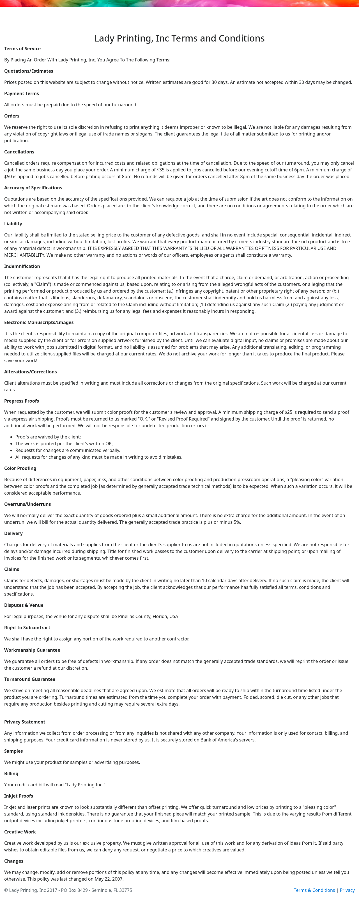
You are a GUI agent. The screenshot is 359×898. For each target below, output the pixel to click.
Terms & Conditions (314, 890)
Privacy (347, 890)
